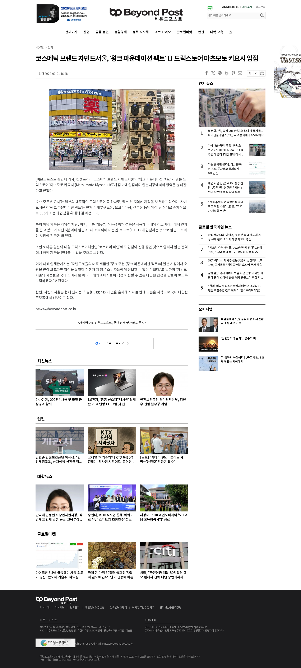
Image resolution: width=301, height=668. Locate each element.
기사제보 (60, 607)
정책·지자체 (141, 32)
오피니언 (206, 309)
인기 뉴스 (206, 83)
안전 (201, 32)
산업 (86, 32)
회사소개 (247, 7)
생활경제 (120, 32)
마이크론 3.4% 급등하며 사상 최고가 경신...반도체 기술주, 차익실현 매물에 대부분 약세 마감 (59, 575)
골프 (232, 32)
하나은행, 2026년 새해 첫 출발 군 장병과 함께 (59, 402)
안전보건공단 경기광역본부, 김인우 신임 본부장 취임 (163, 402)
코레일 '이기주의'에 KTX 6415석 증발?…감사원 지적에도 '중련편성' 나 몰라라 (111, 460)
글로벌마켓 (184, 32)
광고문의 (260, 7)
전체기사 (71, 32)
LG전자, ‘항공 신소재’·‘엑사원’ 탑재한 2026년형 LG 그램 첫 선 (112, 402)
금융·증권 (102, 32)
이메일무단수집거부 (143, 607)
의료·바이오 (163, 32)
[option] (63, 13)
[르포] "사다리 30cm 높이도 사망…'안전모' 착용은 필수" (161, 460)
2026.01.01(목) (230, 7)
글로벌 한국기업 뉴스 (215, 227)
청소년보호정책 (118, 607)
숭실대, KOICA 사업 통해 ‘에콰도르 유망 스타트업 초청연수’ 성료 (110, 517)
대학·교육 (216, 32)
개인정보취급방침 (95, 607)
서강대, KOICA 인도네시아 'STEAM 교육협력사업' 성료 (163, 517)
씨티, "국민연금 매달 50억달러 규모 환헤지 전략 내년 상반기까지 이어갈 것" (163, 575)
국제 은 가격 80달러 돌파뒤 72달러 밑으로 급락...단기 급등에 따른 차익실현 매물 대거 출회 (110, 575)
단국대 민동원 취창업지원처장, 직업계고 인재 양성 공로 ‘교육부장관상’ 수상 (59, 517)
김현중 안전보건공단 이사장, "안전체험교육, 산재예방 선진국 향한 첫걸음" (59, 460)
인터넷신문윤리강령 (170, 607)
